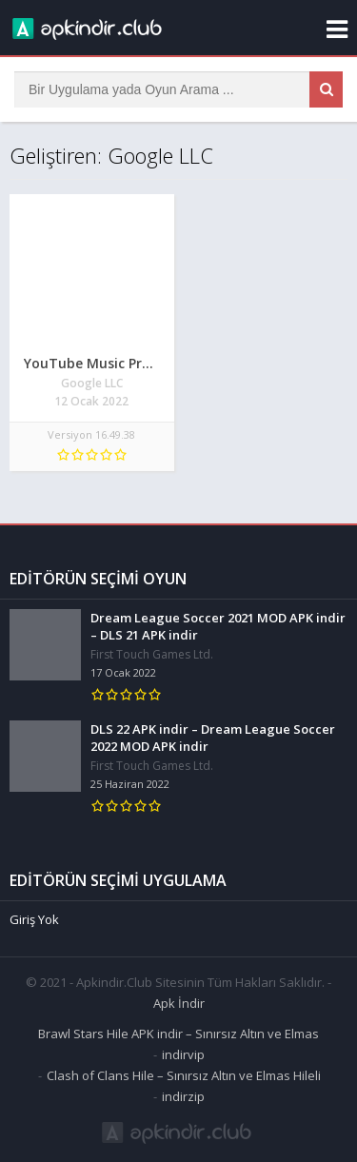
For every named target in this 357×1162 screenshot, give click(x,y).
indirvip (183, 1054)
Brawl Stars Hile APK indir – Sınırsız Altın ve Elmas (178, 1033)
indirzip (183, 1096)
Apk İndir (179, 1003)
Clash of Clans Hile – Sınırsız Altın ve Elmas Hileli (184, 1075)
